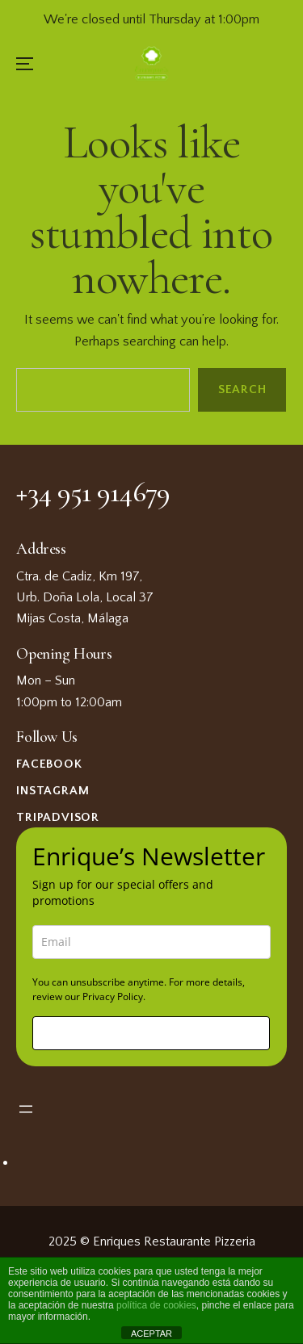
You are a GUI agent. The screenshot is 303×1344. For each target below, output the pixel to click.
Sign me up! (151, 1032)
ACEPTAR (151, 1333)
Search (242, 390)
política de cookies (156, 1305)
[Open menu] (26, 1109)
